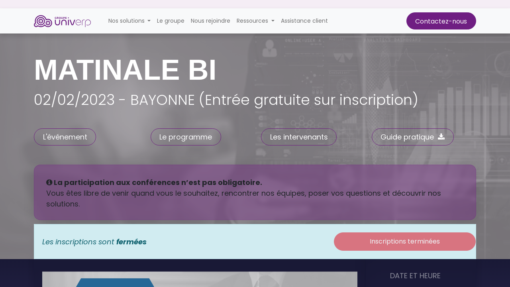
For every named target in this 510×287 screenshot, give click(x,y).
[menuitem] (171, 21)
